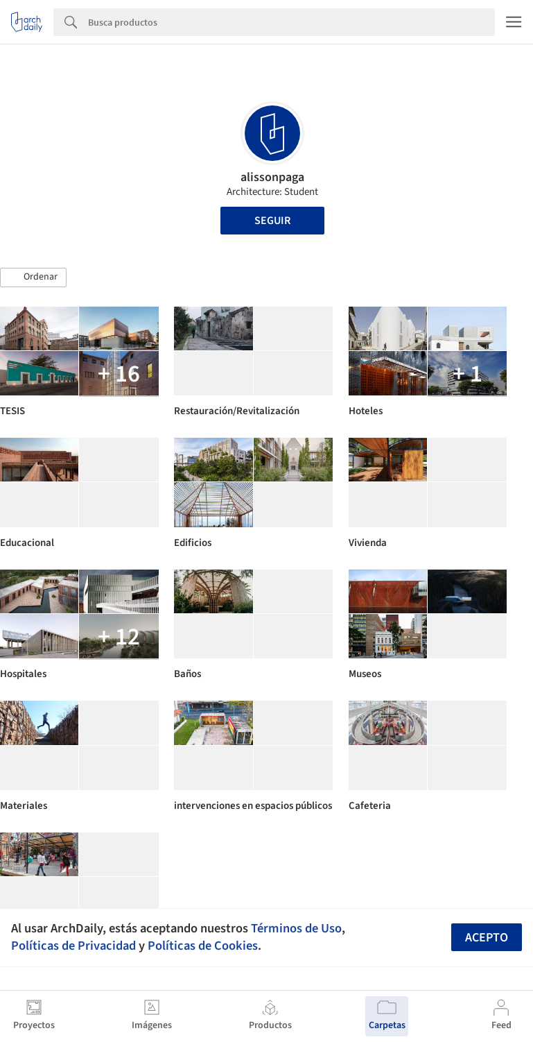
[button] (33, 277)
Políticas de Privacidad (73, 946)
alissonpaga (272, 177)
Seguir (272, 220)
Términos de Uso (296, 928)
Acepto (486, 937)
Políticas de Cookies (203, 946)
